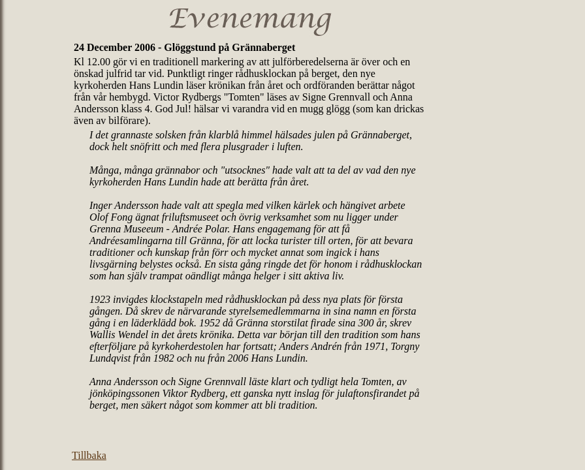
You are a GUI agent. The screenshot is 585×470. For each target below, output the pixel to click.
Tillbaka (89, 455)
